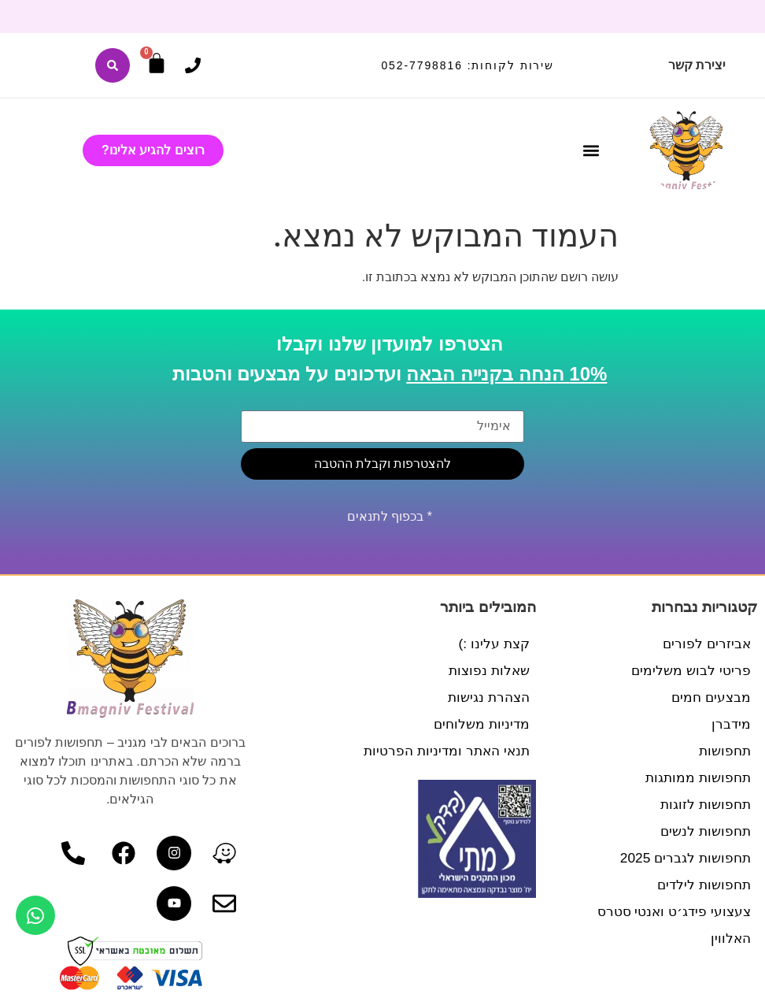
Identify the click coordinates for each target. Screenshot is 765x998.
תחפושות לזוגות (703, 804)
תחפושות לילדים (701, 884)
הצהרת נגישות (486, 697)
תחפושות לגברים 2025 (683, 858)
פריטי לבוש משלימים (689, 670)
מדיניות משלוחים (480, 724)
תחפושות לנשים (703, 831)
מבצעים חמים (709, 697)
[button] (591, 151)
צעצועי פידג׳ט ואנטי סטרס (670, 911)
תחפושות (723, 751)
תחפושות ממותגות (696, 777)
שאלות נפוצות (487, 670)
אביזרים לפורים (705, 643)
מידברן (731, 724)
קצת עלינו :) (493, 643)
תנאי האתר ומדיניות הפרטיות (443, 751)
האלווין (730, 938)
